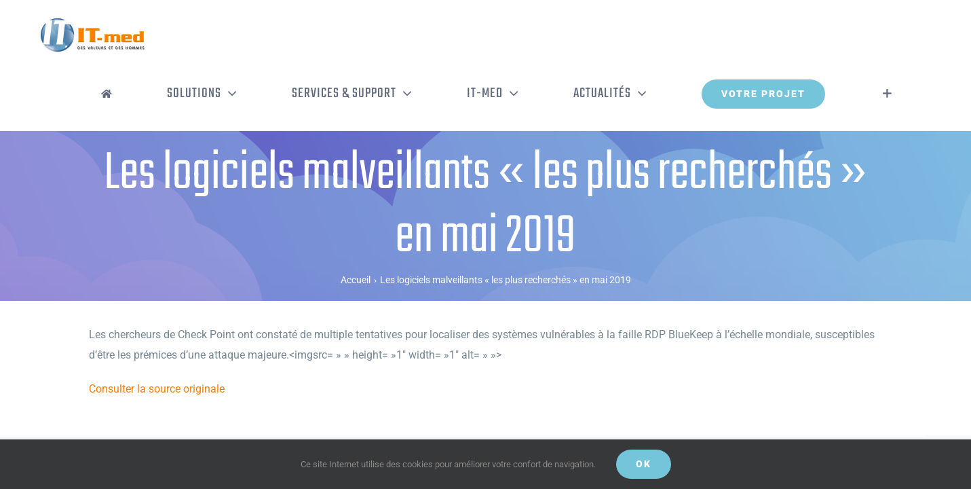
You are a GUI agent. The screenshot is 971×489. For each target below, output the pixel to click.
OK (643, 463)
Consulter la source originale (157, 332)
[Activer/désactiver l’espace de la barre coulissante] (907, 37)
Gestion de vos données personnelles (458, 420)
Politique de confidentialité (271, 420)
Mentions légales (355, 420)
